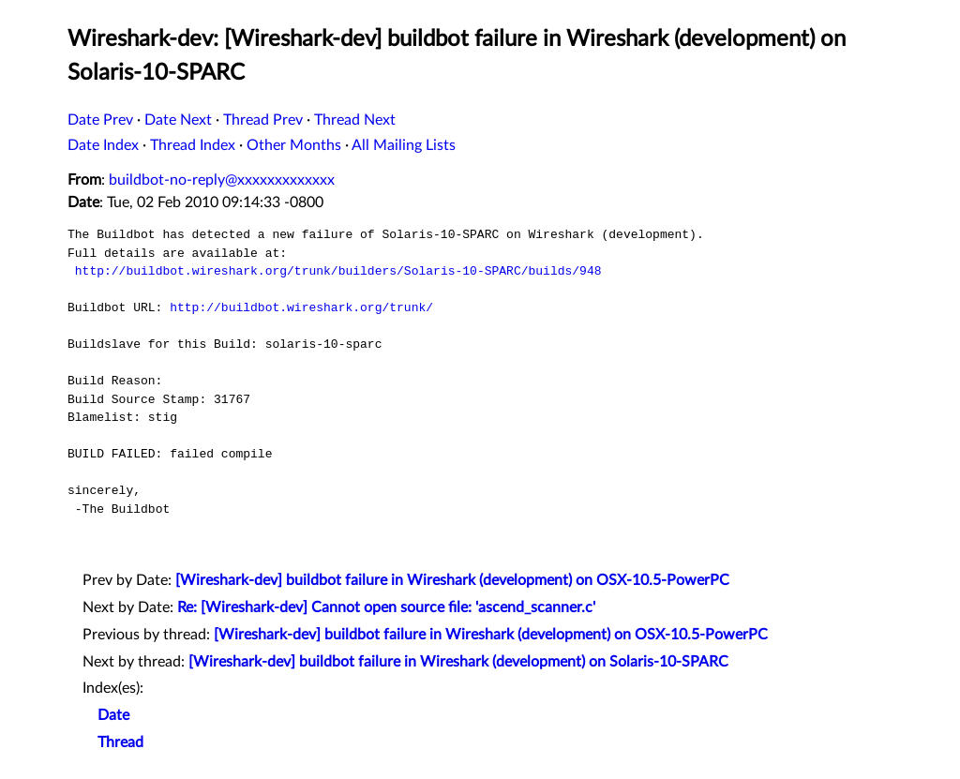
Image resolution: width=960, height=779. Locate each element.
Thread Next (355, 119)
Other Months (294, 145)
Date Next (178, 119)
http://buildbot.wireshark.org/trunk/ (301, 307)
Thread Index (192, 145)
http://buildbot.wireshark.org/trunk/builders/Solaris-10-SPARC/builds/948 (338, 270)
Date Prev (100, 119)
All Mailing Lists (404, 145)
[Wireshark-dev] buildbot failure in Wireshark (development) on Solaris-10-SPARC (458, 661)
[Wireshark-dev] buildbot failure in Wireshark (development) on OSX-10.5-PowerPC (452, 580)
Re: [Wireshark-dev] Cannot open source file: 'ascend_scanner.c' (386, 607)
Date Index (103, 145)
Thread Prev (263, 119)
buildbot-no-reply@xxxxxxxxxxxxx (222, 179)
